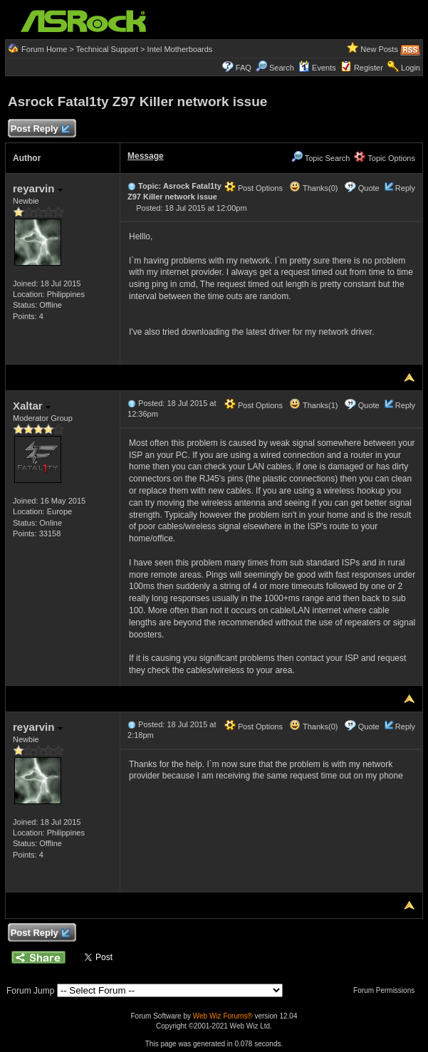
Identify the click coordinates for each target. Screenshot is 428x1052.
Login (410, 67)
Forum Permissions (387, 990)
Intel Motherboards (180, 49)
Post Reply (40, 129)
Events (317, 67)
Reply (405, 188)
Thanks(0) (313, 188)
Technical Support (107, 49)
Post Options (253, 188)
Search (281, 67)
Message (145, 156)
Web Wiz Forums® (223, 1016)
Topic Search (320, 158)
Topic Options (384, 158)
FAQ (243, 67)
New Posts (379, 49)
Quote (369, 188)
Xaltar (32, 406)
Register (368, 67)
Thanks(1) (313, 405)
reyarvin (38, 188)
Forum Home (44, 49)
